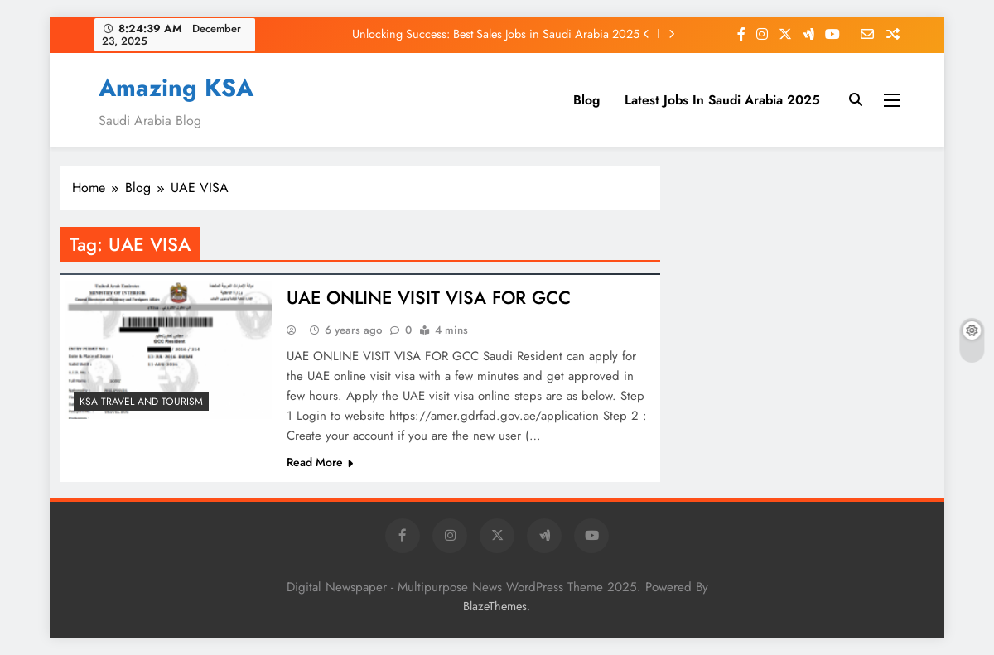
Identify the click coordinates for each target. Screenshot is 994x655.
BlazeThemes (495, 607)
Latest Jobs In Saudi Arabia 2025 (722, 99)
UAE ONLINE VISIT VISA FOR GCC (431, 298)
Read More (320, 463)
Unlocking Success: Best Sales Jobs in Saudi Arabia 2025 (495, 34)
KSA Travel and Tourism (141, 401)
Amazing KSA (176, 87)
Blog (586, 99)
